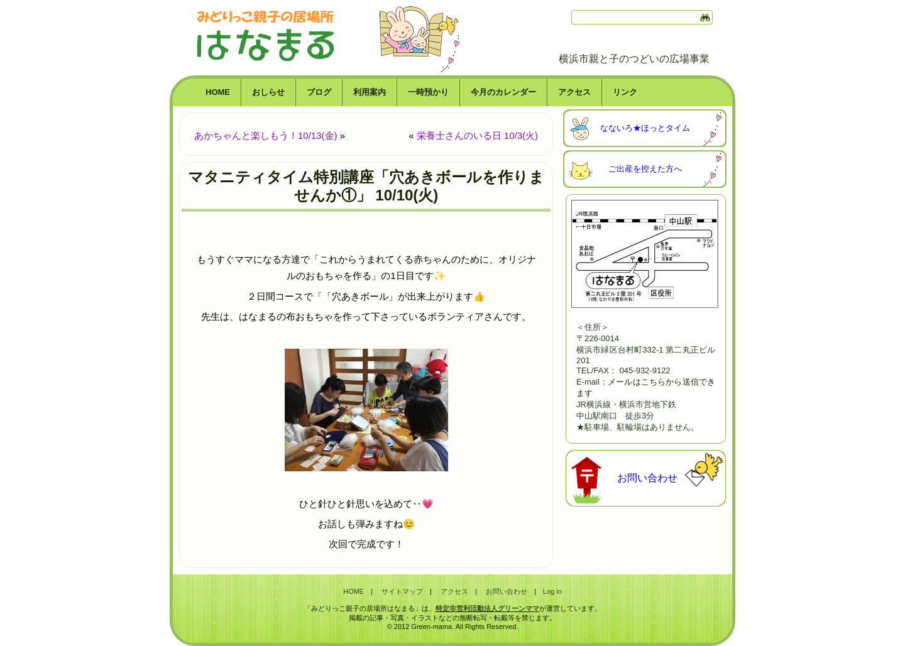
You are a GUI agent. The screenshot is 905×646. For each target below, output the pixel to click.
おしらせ (268, 92)
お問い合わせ (647, 478)
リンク (625, 92)
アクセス (574, 92)
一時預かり (428, 92)
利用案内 (369, 92)
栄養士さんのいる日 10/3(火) (477, 135)
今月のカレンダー (503, 92)
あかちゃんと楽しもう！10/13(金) (265, 135)
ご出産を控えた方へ (645, 168)
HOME (218, 92)
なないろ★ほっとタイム (645, 128)
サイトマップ (402, 591)
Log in (552, 591)
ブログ (319, 92)
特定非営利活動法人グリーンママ (487, 608)
